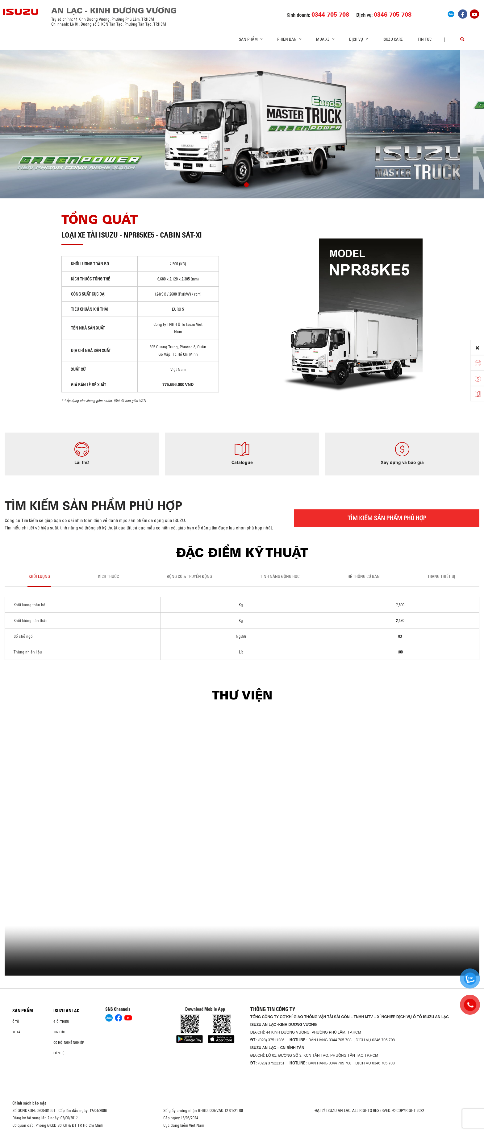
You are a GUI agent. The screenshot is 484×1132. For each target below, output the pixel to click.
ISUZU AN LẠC (66, 1011)
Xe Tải (16, 1032)
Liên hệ (59, 1053)
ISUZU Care (392, 39)
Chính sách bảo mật (29, 1103)
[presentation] (17, 122)
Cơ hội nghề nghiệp (68, 1042)
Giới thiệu (61, 1021)
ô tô (15, 1021)
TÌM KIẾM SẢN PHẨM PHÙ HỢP (387, 518)
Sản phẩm (22, 1011)
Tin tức (425, 39)
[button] (237, 185)
